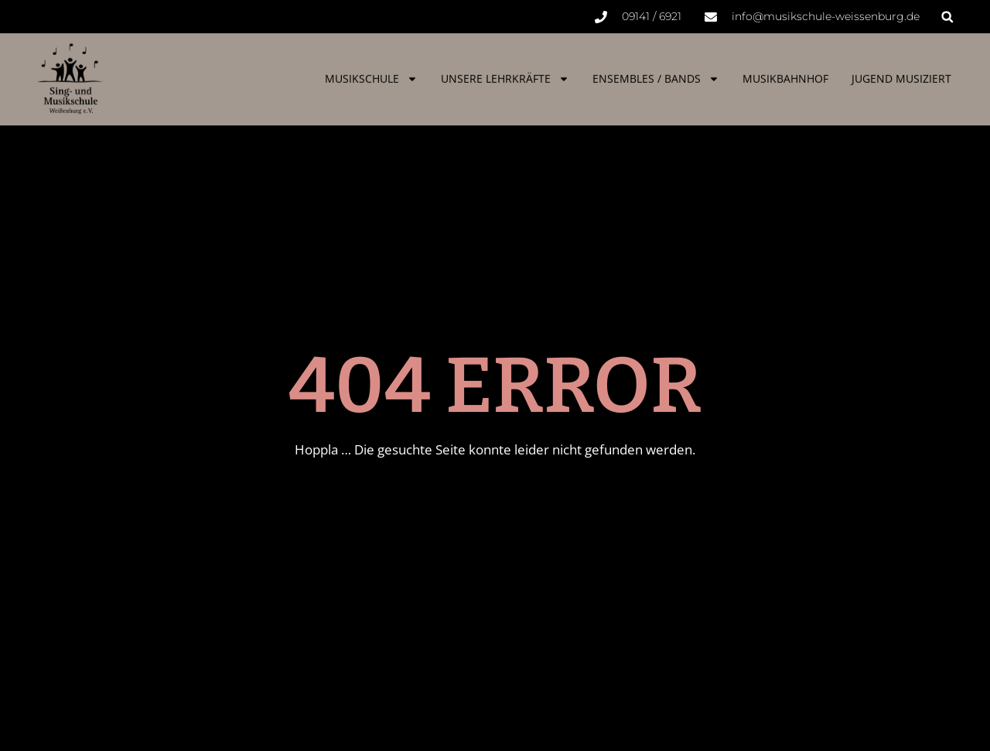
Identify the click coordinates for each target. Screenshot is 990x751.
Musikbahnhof (785, 74)
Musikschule (371, 74)
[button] (947, 17)
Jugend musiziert (901, 74)
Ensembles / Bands (655, 74)
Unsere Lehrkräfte (505, 74)
